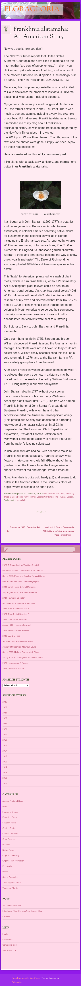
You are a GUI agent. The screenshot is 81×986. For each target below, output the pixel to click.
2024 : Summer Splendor (14, 598)
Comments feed (10, 945)
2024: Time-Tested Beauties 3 (16, 609)
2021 (5, 729)
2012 (5, 778)
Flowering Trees (10, 817)
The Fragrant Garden (64, 497)
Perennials (7, 866)
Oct (6, 28)
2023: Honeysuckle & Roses (15, 663)
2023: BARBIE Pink (11, 636)
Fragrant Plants (9, 823)
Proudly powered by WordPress (26, 978)
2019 (5, 740)
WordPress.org (9, 950)
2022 (5, 724)
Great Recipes (9, 839)
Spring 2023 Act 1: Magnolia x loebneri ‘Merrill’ (23, 657)
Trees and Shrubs (10, 888)
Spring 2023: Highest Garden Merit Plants (21, 652)
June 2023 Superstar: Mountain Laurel (19, 647)
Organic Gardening (45, 497)
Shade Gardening (10, 877)
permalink (21, 500)
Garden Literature (10, 834)
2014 (5, 767)
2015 (5, 762)
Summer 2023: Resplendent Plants (18, 641)
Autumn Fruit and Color (54, 493)
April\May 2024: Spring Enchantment (19, 603)
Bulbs (5, 806)
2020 (5, 734)
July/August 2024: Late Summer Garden (20, 592)
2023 (5, 718)
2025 (5, 707)
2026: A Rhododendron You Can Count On (21, 565)
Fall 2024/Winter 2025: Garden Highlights (21, 581)
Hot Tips (6, 844)
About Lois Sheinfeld (12, 905)
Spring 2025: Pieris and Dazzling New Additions (24, 576)
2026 (5, 702)
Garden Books (16, 497)
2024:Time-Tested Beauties (15, 619)
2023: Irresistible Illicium (13, 668)
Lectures (6, 916)
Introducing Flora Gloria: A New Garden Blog (22, 911)
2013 (5, 773)
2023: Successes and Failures (16, 630)
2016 (5, 756)
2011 (5, 783)
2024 (5, 713)
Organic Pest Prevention (13, 861)
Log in (5, 934)
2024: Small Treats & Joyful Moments (19, 587)
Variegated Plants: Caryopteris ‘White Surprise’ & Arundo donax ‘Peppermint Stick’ (58, 531)
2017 (5, 751)
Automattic (16, 982)
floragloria (32, 9)
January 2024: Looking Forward (17, 625)
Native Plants (30, 497)
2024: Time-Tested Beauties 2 (16, 614)
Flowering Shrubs (10, 812)
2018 (5, 745)
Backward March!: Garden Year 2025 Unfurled (23, 570)
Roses (5, 872)
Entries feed (8, 939)
